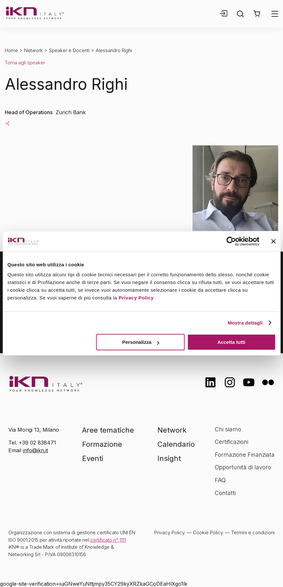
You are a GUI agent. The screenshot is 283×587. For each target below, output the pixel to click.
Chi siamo (228, 429)
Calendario (176, 444)
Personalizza (140, 342)
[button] (256, 14)
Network (33, 50)
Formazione (102, 444)
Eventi (92, 458)
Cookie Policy (208, 532)
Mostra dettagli (245, 323)
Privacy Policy (136, 297)
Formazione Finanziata (245, 454)
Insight (169, 458)
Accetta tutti (231, 342)
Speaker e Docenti (69, 50)
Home (11, 50)
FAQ (220, 480)
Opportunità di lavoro (243, 467)
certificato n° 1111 (108, 540)
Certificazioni (231, 441)
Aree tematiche (108, 430)
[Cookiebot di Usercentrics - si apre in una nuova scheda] (231, 241)
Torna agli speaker (25, 63)
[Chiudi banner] (273, 241)
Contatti (225, 493)
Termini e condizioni (253, 532)
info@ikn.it (35, 450)
